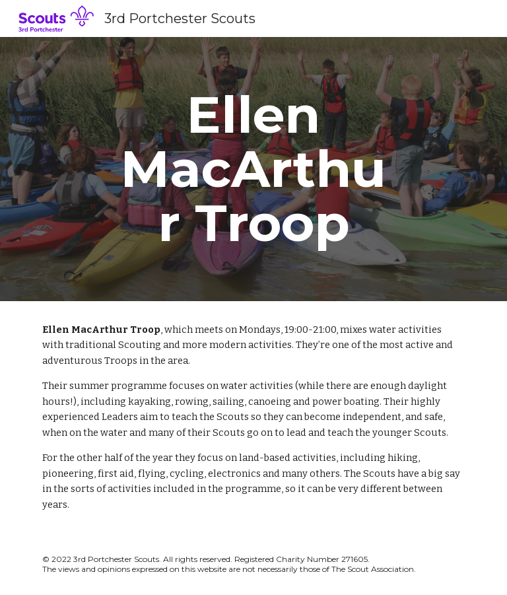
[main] (253, 169)
